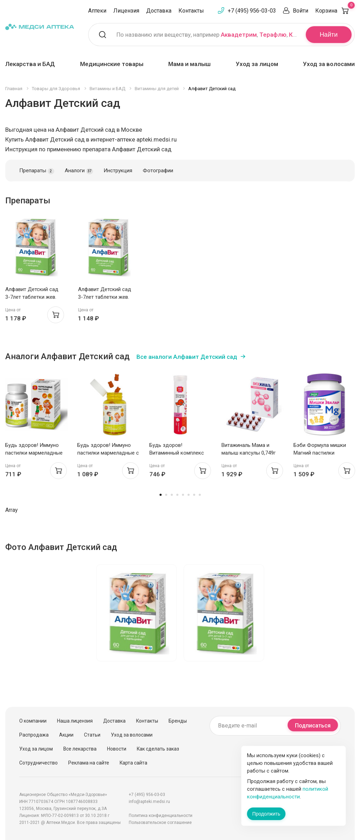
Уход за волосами (329, 63)
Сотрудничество (38, 763)
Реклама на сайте (88, 763)
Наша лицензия (75, 721)
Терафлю (273, 34)
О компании (33, 721)
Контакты (191, 10)
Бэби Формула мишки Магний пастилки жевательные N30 (320, 453)
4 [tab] (177, 495)
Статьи (92, 735)
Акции (66, 735)
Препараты (36, 170)
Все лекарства (80, 749)
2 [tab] (166, 495)
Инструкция (118, 170)
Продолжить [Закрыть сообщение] (266, 814)
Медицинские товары (111, 63)
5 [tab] (183, 495)
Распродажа (34, 735)
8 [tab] (200, 495)
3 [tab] (172, 495)
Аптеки (97, 10)
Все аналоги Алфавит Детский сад (186, 356)
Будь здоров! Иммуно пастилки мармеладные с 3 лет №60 (108, 453)
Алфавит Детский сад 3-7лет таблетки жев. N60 (31, 297)
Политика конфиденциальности (160, 815)
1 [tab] (161, 495)
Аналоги (79, 170)
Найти (329, 34)
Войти (300, 10)
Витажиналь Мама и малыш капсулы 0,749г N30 (248, 453)
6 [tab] (189, 495)
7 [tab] (194, 495)
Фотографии (158, 170)
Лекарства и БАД (30, 63)
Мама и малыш (189, 63)
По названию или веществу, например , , (207, 34)
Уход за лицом (257, 63)
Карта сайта (133, 763)
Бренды (178, 721)
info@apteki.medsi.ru (149, 801)
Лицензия (126, 10)
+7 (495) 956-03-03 (252, 10)
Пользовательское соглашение (160, 822)
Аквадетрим (239, 34)
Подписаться (313, 725)
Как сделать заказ (158, 749)
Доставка (158, 10)
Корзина (335, 10)
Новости (116, 749)
